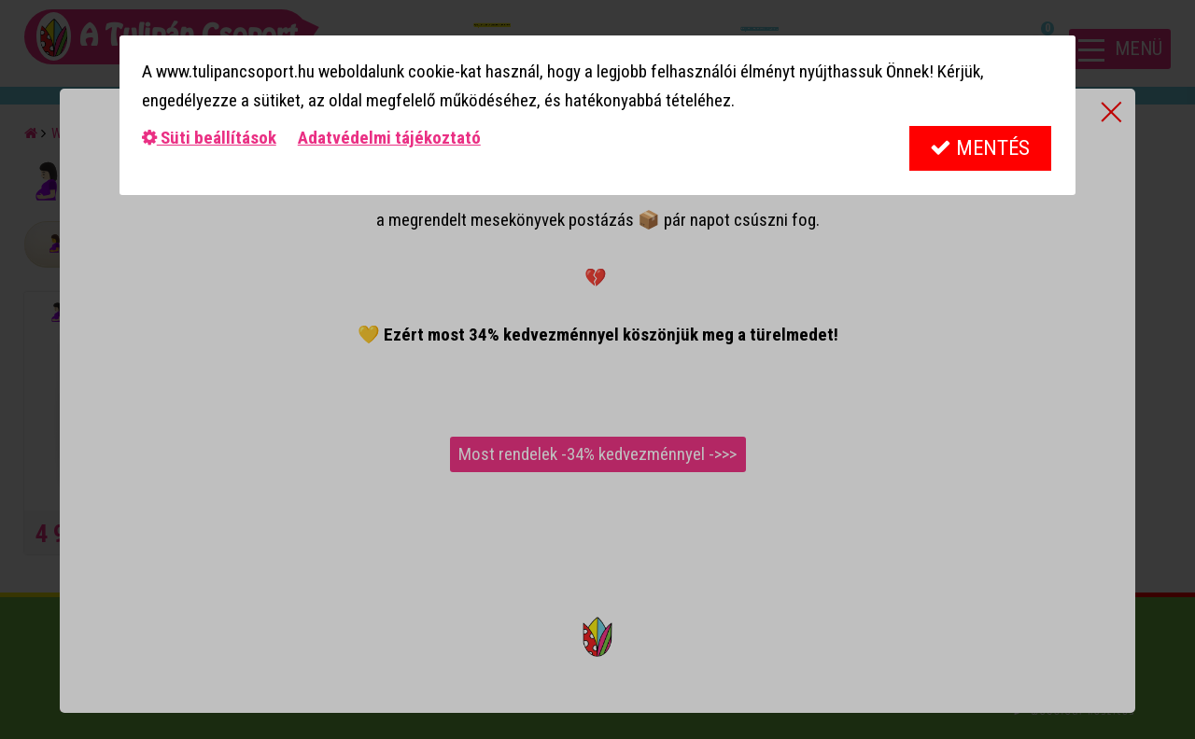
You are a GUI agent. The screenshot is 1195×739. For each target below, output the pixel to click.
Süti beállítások (209, 137)
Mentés (980, 147)
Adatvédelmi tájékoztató (389, 137)
